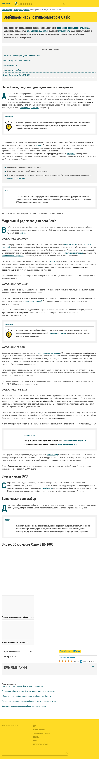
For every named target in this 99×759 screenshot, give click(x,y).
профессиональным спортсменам (73, 27)
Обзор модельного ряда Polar (74, 440)
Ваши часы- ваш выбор (12, 70)
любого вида (52, 455)
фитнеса (51, 261)
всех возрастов (70, 244)
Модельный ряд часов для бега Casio (17, 60)
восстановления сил (16, 178)
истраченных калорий (32, 301)
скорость (71, 153)
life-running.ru (7, 10)
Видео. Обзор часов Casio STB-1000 (17, 75)
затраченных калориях (73, 253)
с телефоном (46, 488)
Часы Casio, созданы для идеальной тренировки (21, 55)
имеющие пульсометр (29, 107)
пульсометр (64, 30)
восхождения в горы (58, 333)
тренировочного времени (12, 256)
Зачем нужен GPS (10, 65)
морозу (23, 233)
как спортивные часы (37, 30)
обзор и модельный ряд (67, 444)
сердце (39, 145)
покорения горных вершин (49, 353)
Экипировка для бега (22, 10)
